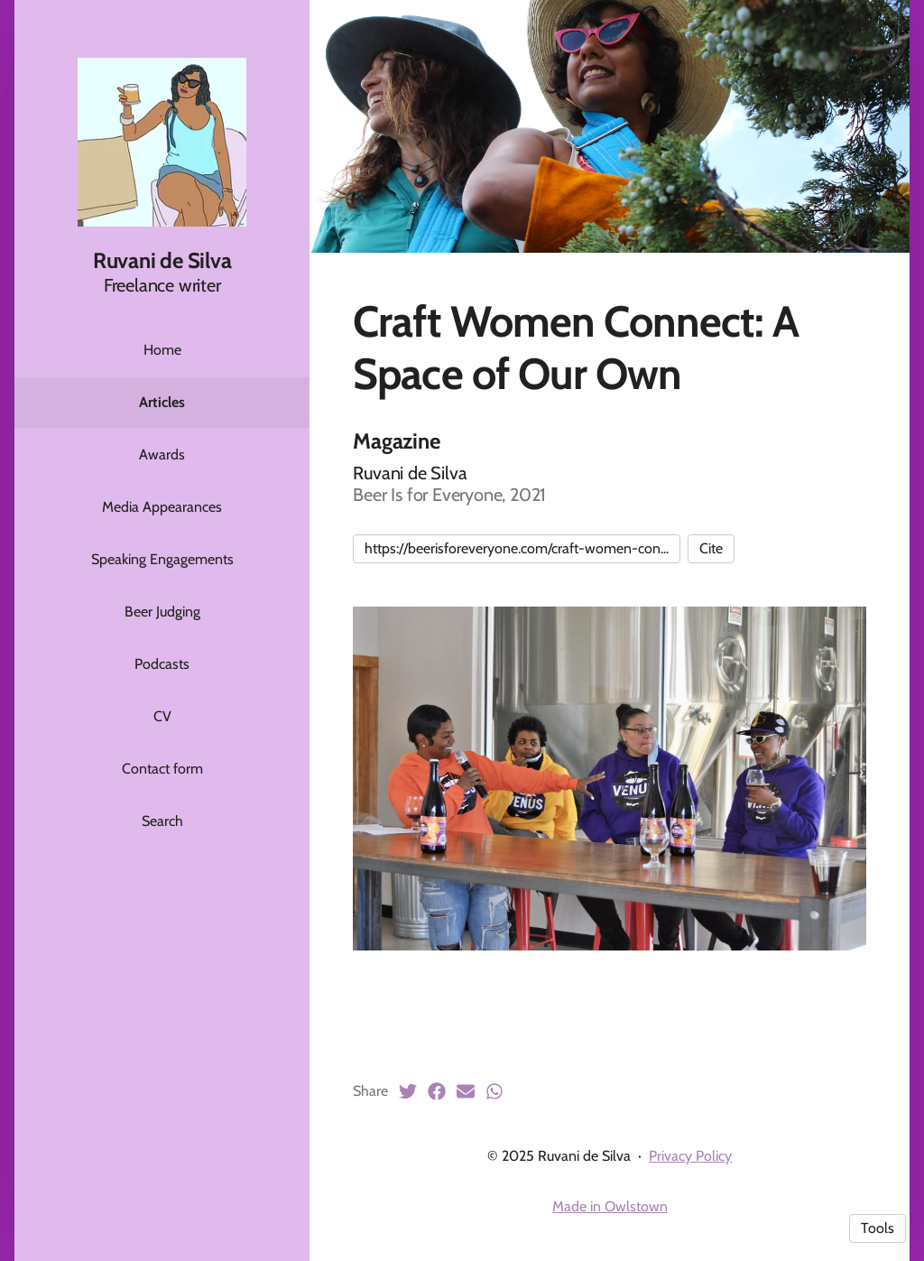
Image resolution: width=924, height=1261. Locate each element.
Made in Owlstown (610, 1206)
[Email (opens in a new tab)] (466, 1091)
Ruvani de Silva (162, 260)
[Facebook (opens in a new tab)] (437, 1091)
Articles (162, 402)
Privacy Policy (690, 1155)
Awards (162, 454)
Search (162, 821)
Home (162, 349)
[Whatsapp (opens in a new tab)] (494, 1091)
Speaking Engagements (162, 559)
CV (162, 716)
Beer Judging (162, 611)
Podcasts (161, 663)
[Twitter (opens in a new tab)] (408, 1091)
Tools (877, 1228)
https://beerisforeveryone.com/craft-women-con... (517, 548)
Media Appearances (162, 506)
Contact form (162, 768)
